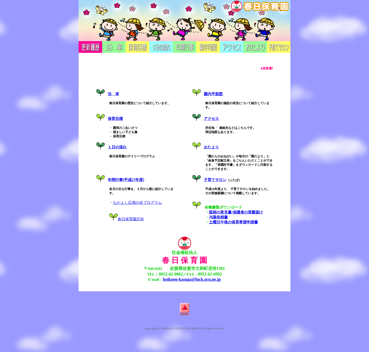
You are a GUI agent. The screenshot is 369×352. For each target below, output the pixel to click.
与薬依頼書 (218, 217)
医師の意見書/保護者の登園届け (236, 212)
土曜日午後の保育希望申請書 (233, 222)
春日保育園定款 (131, 219)
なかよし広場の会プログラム (137, 203)
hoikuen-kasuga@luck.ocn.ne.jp (192, 279)
